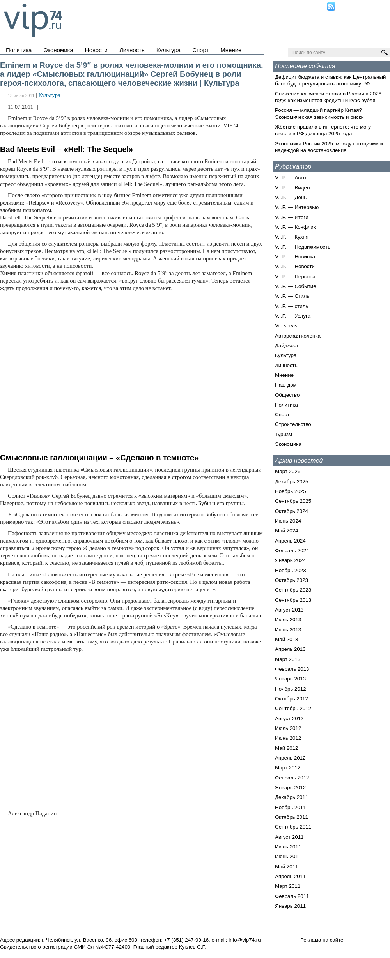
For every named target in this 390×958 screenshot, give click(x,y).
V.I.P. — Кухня (291, 237)
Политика (19, 50)
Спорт (200, 50)
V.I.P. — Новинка (295, 257)
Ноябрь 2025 (290, 491)
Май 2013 (286, 639)
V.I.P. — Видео (292, 188)
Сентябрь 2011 (293, 827)
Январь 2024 (290, 560)
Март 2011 (287, 886)
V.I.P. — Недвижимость (302, 247)
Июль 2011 (288, 847)
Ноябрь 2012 (290, 689)
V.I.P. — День (291, 197)
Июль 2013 (288, 619)
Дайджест (287, 345)
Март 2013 (287, 659)
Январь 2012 (290, 787)
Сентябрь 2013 (293, 600)
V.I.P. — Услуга (292, 316)
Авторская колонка (298, 336)
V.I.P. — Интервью (297, 207)
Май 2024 (286, 531)
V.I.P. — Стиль (292, 296)
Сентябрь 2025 (293, 501)
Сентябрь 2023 (293, 590)
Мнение (230, 50)
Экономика (58, 50)
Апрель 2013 (290, 649)
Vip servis (286, 326)
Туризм (283, 434)
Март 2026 (287, 471)
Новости (96, 50)
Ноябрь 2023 (290, 570)
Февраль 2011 (292, 896)
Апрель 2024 (290, 541)
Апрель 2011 (290, 876)
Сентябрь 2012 (293, 708)
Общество (287, 395)
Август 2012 (289, 718)
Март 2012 (287, 768)
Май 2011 (286, 867)
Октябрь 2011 (291, 817)
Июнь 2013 (288, 630)
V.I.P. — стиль (291, 306)
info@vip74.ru (245, 940)
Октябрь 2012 (291, 699)
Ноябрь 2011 (290, 807)
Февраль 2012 (292, 778)
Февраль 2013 (292, 669)
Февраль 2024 (292, 550)
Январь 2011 (290, 906)
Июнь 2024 (288, 521)
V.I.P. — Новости (295, 266)
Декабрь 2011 (291, 797)
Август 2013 (289, 610)
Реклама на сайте (322, 940)
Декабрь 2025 (291, 481)
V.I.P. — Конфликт (296, 227)
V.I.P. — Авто (290, 177)
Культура (168, 50)
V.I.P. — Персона (295, 276)
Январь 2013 (290, 679)
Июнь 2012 (288, 738)
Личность (132, 50)
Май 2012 (286, 748)
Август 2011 (289, 837)
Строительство (293, 424)
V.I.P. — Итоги (291, 217)
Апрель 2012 (290, 758)
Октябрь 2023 (291, 580)
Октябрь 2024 (291, 511)
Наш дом (286, 385)
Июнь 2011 (288, 856)
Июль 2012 (288, 728)
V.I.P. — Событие (295, 286)
